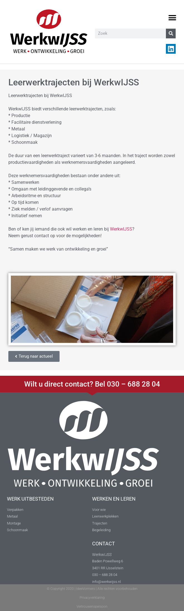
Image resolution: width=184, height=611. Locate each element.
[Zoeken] (171, 33)
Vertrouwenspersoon (92, 606)
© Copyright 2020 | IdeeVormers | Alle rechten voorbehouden (92, 589)
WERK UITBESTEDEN (30, 499)
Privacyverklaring (92, 598)
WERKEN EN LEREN (114, 499)
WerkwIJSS (121, 229)
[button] (172, 18)
